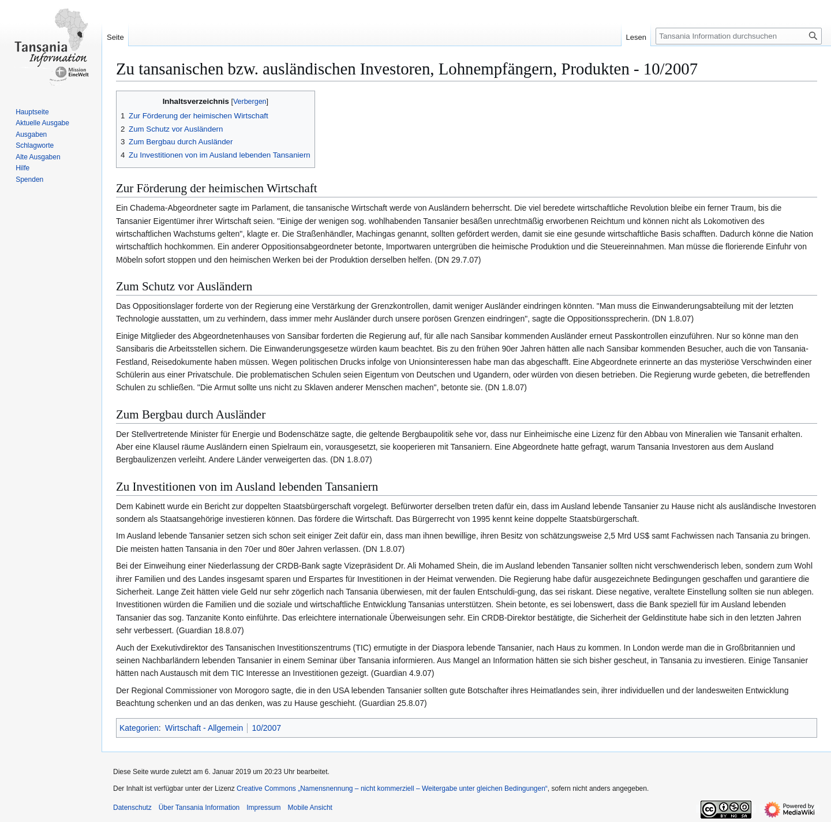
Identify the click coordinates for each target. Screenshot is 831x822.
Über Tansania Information (199, 808)
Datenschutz (132, 808)
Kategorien (139, 728)
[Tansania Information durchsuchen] (739, 36)
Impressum (263, 808)
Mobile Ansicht (310, 808)
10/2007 (266, 728)
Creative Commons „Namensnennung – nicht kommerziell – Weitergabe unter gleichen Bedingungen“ (392, 788)
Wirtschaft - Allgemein (204, 728)
